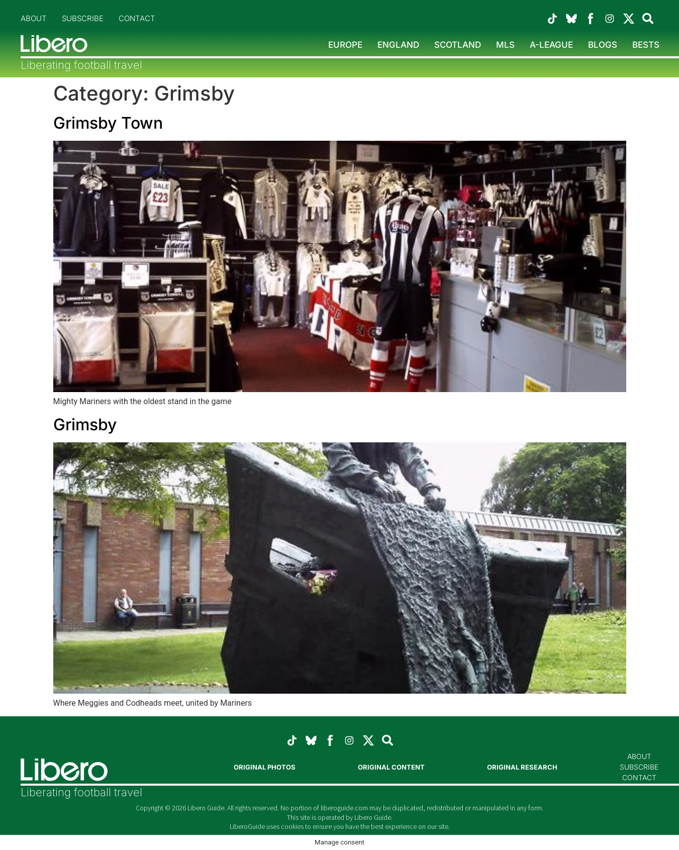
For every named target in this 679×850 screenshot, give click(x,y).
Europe (345, 45)
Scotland (457, 45)
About (34, 18)
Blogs (602, 45)
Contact (137, 18)
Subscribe (83, 18)
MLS (505, 45)
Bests (645, 45)
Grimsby (85, 424)
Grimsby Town (108, 123)
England (398, 45)
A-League (551, 45)
